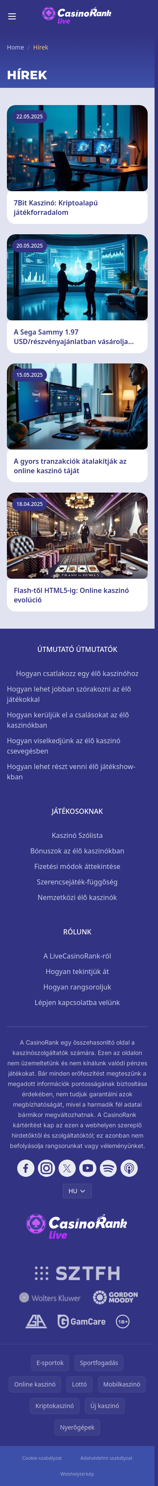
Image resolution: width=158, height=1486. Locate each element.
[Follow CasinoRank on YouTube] (87, 1168)
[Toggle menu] (12, 16)
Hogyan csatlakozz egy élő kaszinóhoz (77, 673)
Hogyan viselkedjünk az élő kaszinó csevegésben (64, 746)
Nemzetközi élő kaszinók (77, 897)
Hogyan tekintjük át (77, 971)
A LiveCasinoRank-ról (77, 956)
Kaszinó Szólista (77, 835)
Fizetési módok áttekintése (77, 866)
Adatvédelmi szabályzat (107, 1458)
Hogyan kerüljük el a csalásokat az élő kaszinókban (68, 720)
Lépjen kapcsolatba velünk (77, 1002)
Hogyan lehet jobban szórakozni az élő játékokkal (69, 694)
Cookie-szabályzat (42, 1458)
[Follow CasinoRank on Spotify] (108, 1168)
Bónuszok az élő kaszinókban (77, 851)
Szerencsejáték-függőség (77, 882)
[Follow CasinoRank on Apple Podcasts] (129, 1168)
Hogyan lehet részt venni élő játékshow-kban (71, 772)
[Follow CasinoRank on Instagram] (46, 1168)
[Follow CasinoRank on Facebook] (25, 1168)
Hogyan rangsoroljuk (77, 987)
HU (77, 1191)
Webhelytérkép (77, 1473)
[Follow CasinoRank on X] (67, 1168)
